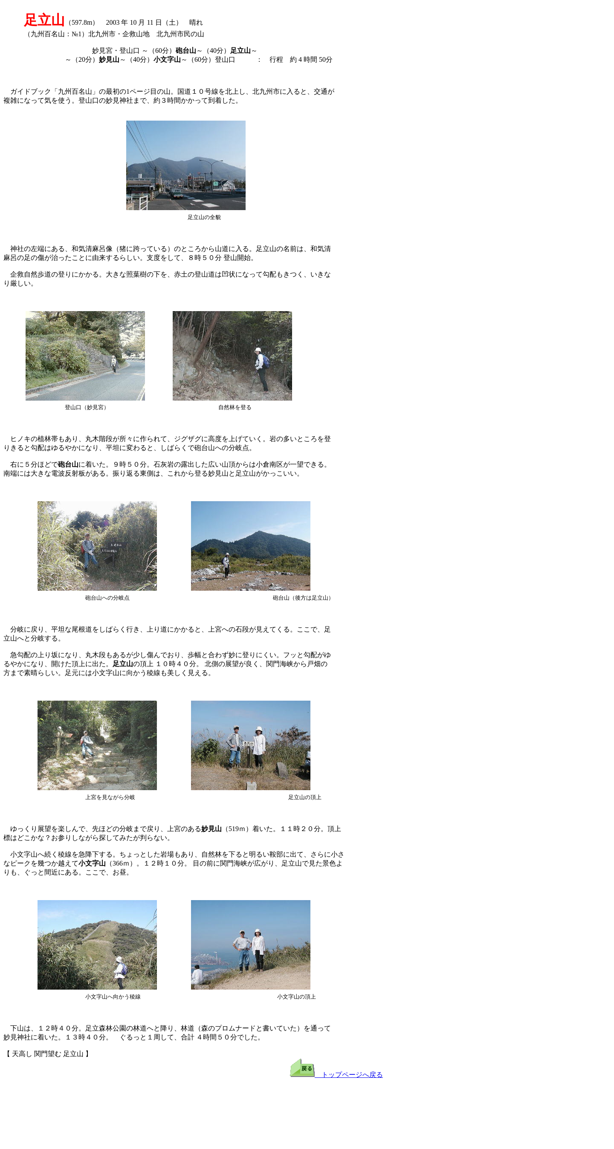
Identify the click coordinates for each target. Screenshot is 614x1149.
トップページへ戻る (336, 1074)
